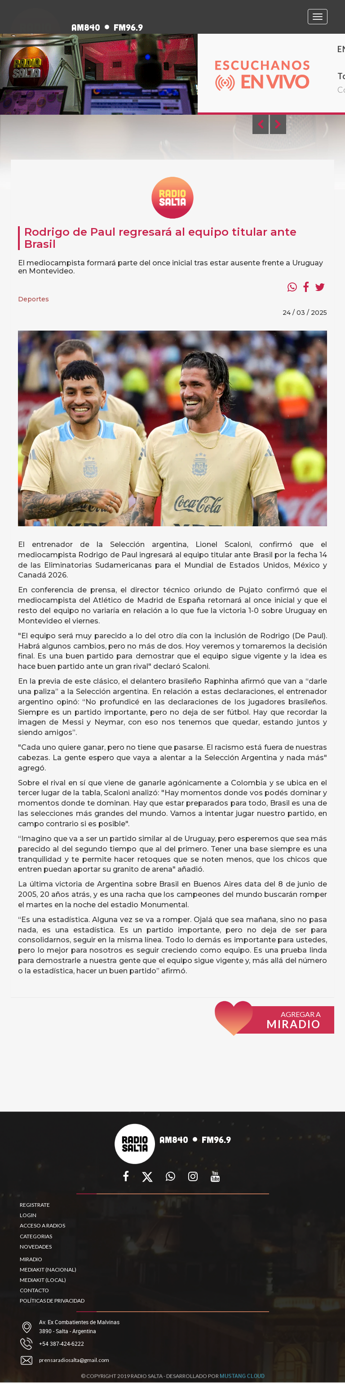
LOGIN (28, 1215)
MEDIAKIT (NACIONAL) (48, 1269)
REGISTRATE (35, 1204)
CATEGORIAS (36, 1236)
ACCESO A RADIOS (42, 1225)
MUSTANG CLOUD (242, 1378)
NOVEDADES (36, 1246)
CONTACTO (34, 1290)
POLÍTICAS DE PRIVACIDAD (52, 1300)
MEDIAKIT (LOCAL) (43, 1280)
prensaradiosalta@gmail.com (74, 1360)
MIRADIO (31, 1259)
